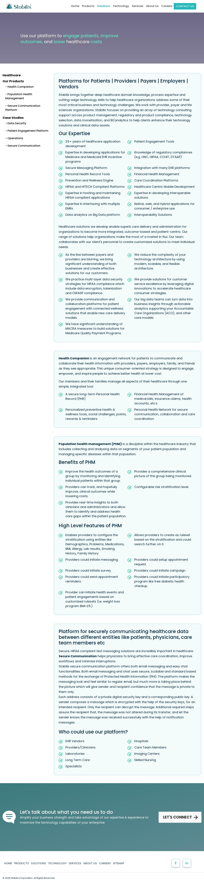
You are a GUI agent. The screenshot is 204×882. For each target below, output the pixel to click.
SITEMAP (118, 860)
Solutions (103, 6)
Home (76, 6)
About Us (152, 6)
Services (137, 6)
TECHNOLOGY (57, 860)
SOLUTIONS (38, 860)
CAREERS (105, 860)
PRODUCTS (21, 860)
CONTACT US (185, 6)
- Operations (14, 138)
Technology (121, 6)
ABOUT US (90, 860)
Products (88, 6)
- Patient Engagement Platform (26, 131)
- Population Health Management (18, 96)
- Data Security (15, 123)
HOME (8, 860)
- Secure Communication (22, 146)
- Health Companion (19, 87)
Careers (166, 6)
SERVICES (75, 860)
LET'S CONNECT (180, 815)
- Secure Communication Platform (22, 108)
